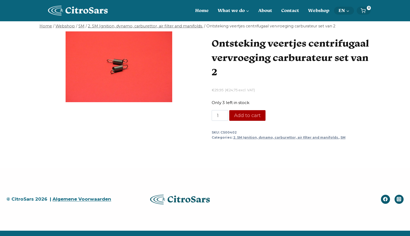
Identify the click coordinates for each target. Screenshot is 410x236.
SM (342, 137)
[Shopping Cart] (366, 10)
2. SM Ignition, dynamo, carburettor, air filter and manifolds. (286, 137)
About (265, 10)
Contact (290, 10)
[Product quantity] (220, 115)
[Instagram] (399, 199)
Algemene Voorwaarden (82, 199)
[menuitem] (344, 11)
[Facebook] (385, 199)
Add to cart (247, 115)
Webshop (318, 10)
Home (202, 10)
